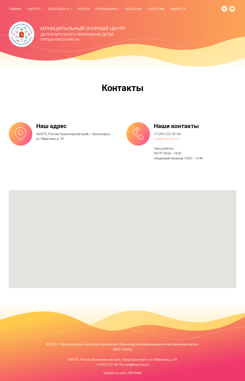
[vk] (224, 9)
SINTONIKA (135, 373)
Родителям (155, 9)
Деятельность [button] (59, 9)
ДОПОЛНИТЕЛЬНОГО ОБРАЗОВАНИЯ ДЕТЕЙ (76, 34)
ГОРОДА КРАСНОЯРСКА (60, 39)
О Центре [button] (33, 9)
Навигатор (178, 9)
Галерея (83, 9)
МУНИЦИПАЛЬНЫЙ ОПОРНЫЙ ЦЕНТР (82, 28)
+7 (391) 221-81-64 (167, 134)
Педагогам (133, 9)
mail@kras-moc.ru (166, 139)
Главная (15, 9)
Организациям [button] (106, 9)
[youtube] (232, 9)
